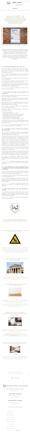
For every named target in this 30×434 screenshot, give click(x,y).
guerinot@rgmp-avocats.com (16, 395)
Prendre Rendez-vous (15, 372)
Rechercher (10, 430)
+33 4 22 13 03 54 (16, 390)
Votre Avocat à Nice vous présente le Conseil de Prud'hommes (15, 259)
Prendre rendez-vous (10, 428)
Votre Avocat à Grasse (10, 417)
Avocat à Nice (13, 16)
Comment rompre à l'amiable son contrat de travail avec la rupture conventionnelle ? (15, 343)
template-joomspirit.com (29, 373)
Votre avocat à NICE (6, 87)
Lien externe (15, 245)
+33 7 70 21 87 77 (16, 403)
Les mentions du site (10, 426)
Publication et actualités (10, 421)
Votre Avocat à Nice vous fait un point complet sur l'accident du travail (15, 231)
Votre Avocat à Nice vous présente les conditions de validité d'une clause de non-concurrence (15, 313)
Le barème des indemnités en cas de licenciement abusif (15, 284)
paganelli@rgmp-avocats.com (16, 402)
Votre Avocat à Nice (10, 415)
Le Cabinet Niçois (10, 413)
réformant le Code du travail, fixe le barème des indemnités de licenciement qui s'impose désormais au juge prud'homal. (15, 301)
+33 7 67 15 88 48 (16, 397)
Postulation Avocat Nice (10, 419)
